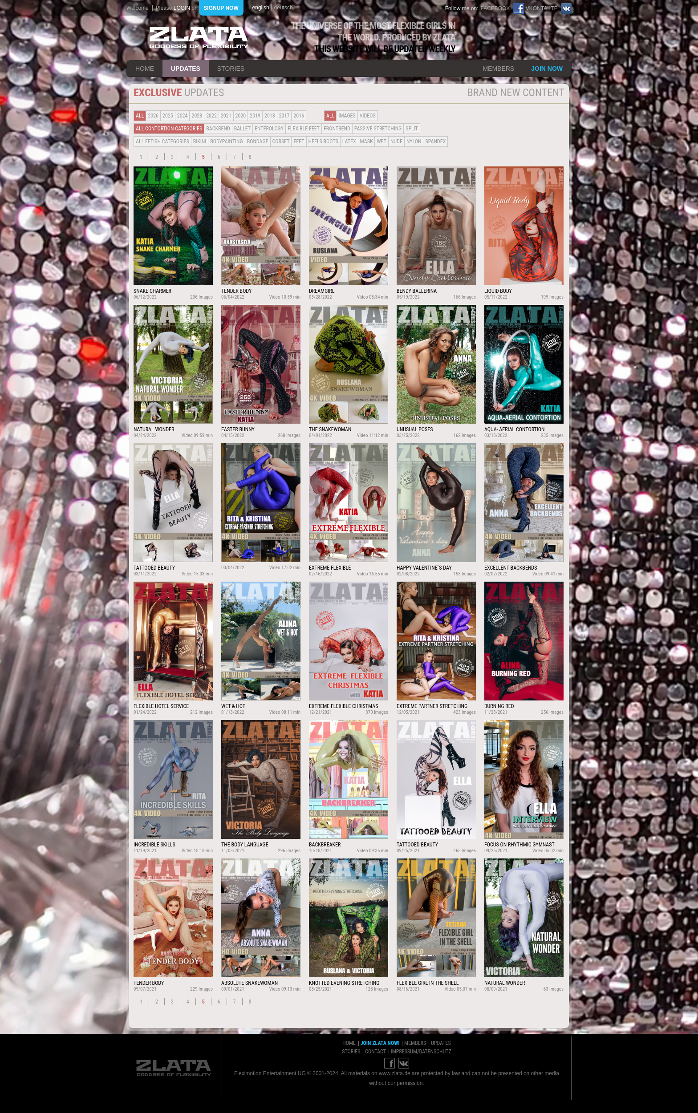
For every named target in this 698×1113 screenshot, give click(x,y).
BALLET (242, 128)
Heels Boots (323, 141)
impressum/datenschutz (421, 1051)
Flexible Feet (304, 128)
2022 (211, 116)
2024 (182, 116)
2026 (153, 116)
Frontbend (337, 128)
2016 (298, 116)
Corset (281, 141)
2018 (269, 116)
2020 (240, 116)
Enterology (269, 128)
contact (375, 1051)
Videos (368, 116)
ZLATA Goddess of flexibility (199, 37)
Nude (396, 141)
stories (230, 68)
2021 (226, 116)
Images (346, 116)
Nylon (414, 141)
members (498, 68)
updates (185, 68)
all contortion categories (169, 128)
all (140, 116)
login (182, 8)
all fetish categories (162, 141)
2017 (284, 116)
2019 (255, 116)
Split (412, 128)
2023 (196, 116)
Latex (349, 141)
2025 (167, 116)
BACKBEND (218, 128)
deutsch (283, 7)
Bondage (257, 141)
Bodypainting (226, 141)
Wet (381, 141)
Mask (366, 141)
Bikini (200, 141)
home (144, 68)
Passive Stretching (378, 128)
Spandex (435, 141)
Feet (298, 141)
